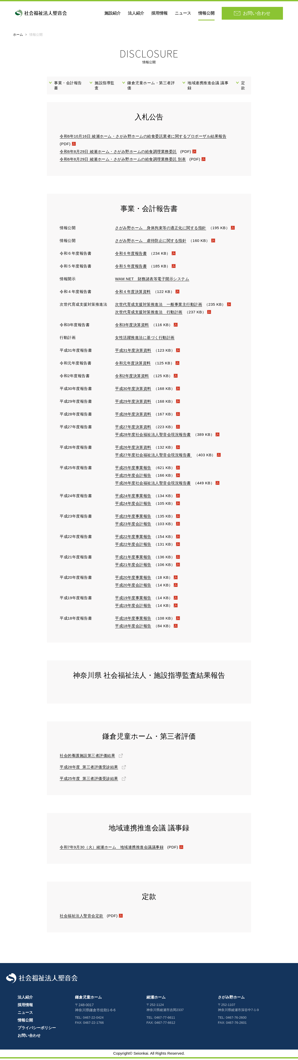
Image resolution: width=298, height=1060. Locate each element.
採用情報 (161, 14)
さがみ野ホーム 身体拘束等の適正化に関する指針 (160, 229)
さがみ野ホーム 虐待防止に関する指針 (150, 242)
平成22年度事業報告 (133, 538)
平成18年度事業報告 (133, 620)
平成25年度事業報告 (133, 469)
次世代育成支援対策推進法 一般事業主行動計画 (158, 306)
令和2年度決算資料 (132, 377)
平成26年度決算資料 (133, 449)
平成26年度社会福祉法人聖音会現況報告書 (153, 484)
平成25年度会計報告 (133, 477)
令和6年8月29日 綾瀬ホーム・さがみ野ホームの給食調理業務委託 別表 (123, 160)
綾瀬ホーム (156, 998)
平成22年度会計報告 (133, 546)
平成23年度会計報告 (133, 525)
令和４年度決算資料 (133, 293)
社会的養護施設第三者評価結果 (87, 757)
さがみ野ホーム (231, 998)
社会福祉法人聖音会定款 (81, 917)
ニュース (184, 14)
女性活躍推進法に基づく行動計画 (145, 339)
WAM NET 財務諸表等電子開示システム (152, 280)
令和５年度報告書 (131, 267)
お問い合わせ (29, 1037)
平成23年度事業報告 (133, 517)
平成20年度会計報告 (133, 586)
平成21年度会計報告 (133, 566)
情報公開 (208, 14)
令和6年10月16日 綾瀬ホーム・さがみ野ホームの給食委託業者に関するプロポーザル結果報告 (143, 137)
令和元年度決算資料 (133, 364)
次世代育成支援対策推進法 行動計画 (148, 313)
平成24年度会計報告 (133, 505)
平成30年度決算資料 (133, 390)
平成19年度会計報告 (133, 607)
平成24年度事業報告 (133, 497)
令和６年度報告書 (131, 255)
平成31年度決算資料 (133, 352)
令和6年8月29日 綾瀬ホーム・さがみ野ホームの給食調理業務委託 (118, 153)
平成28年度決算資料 (133, 415)
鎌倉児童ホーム (88, 998)
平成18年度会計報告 (133, 627)
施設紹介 (114, 14)
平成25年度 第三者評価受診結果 (89, 780)
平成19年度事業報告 (133, 599)
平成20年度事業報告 (133, 579)
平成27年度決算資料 (133, 428)
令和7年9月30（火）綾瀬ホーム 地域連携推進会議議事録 (112, 848)
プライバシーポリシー (37, 1029)
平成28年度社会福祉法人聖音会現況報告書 (153, 436)
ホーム (18, 36)
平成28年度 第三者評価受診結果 (89, 768)
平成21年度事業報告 (133, 558)
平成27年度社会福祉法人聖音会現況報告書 (153, 456)
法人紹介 (137, 14)
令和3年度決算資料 (132, 326)
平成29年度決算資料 (133, 403)
